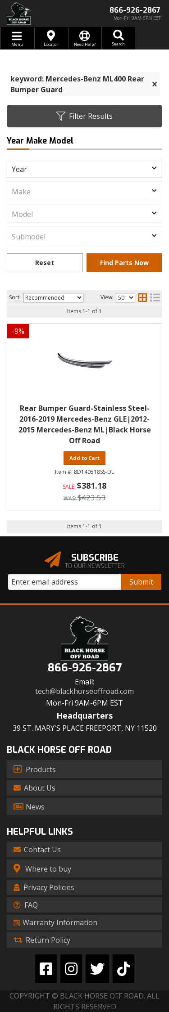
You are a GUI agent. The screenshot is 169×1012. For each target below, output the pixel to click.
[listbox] (84, 168)
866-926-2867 (85, 668)
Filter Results (84, 116)
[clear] (154, 84)
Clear (45, 262)
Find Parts (125, 262)
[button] (118, 38)
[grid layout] (142, 297)
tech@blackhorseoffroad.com (84, 691)
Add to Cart (84, 457)
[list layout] (155, 297)
